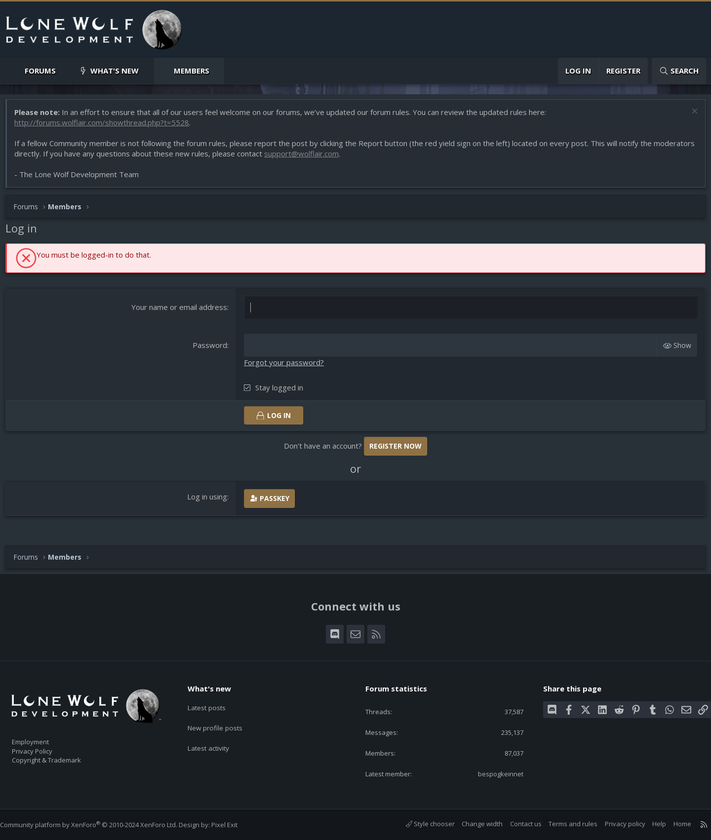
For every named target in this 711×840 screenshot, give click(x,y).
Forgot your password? (286, 367)
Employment (43, 736)
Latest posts (215, 700)
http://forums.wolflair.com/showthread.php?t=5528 (106, 127)
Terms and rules (563, 823)
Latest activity (217, 739)
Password (212, 350)
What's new (114, 71)
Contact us (516, 823)
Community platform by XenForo (98, 824)
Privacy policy (615, 823)
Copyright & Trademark (62, 757)
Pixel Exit (234, 824)
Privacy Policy (45, 746)
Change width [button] (472, 823)
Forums (40, 71)
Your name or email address (181, 312)
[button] (64, 71)
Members (191, 71)
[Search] (679, 71)
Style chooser (420, 823)
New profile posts (223, 720)
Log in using (209, 501)
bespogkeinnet (493, 773)
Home (672, 823)
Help (649, 823)
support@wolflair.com (349, 158)
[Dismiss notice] (688, 117)
